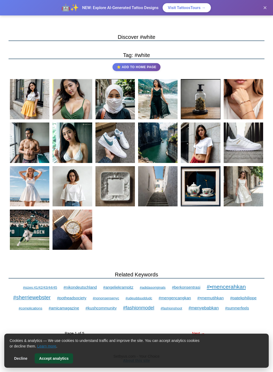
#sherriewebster (32, 297)
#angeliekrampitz (118, 287)
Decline (20, 358)
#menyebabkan (203, 307)
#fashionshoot (171, 308)
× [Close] (265, 7)
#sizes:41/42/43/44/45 (40, 287)
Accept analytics (54, 358)
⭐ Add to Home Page (136, 67)
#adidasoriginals (153, 287)
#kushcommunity (101, 308)
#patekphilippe (243, 298)
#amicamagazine (64, 308)
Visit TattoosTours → (187, 7)
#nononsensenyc (106, 298)
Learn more (47, 346)
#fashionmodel (138, 307)
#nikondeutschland (80, 287)
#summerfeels (237, 308)
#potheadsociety (71, 298)
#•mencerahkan (226, 287)
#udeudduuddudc (139, 298)
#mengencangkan (175, 298)
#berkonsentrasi (186, 287)
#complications (30, 308)
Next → (198, 333)
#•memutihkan (210, 298)
